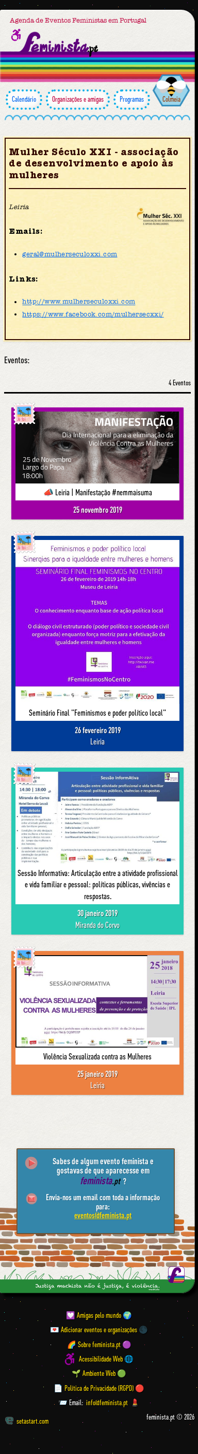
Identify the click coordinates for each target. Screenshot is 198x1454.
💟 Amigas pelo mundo (93, 1315)
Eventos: (16, 360)
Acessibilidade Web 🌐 (106, 1359)
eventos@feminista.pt (102, 1215)
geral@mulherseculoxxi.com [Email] (69, 254)
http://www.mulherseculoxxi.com (78, 302)
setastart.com (26, 1420)
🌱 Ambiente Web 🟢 (99, 1373)
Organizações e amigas (78, 99)
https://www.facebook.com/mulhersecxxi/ (92, 314)
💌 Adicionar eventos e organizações (93, 1330)
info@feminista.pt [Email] (107, 1403)
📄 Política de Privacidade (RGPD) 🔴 (99, 1388)
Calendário (24, 99)
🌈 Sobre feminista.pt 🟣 (99, 1344)
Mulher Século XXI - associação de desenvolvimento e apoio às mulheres (93, 163)
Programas (131, 99)
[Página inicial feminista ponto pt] (59, 44)
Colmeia (171, 99)
